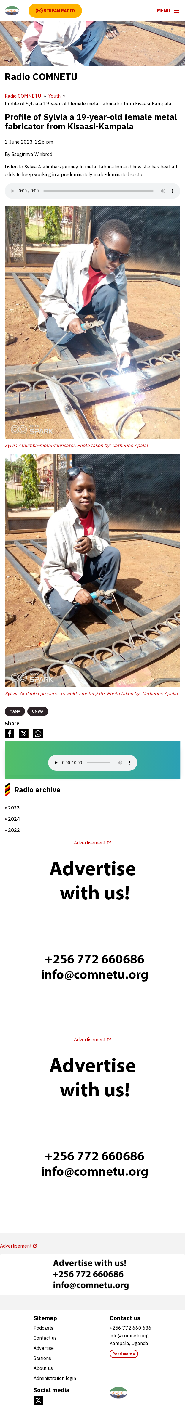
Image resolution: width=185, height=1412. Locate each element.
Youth (54, 96)
